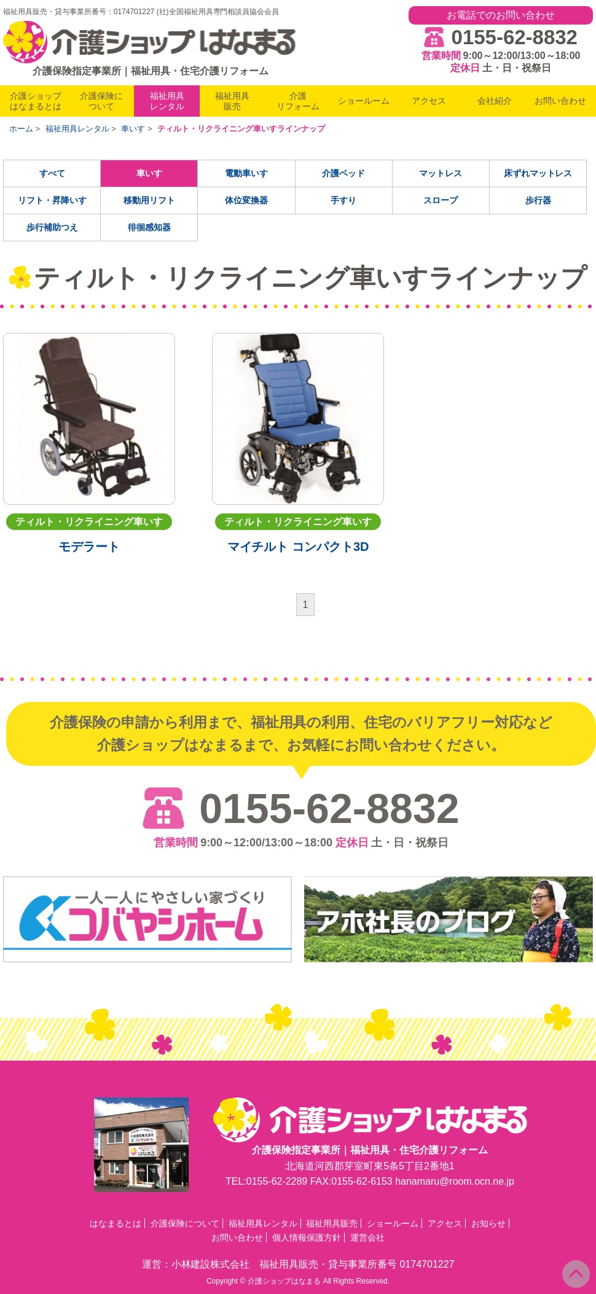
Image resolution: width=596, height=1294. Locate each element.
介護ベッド (343, 173)
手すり (343, 200)
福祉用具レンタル (167, 101)
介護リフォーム (298, 101)
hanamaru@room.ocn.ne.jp (454, 1181)
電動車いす (246, 173)
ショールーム (364, 101)
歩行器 (538, 200)
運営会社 (367, 1237)
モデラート (89, 546)
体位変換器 (246, 200)
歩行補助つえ (52, 227)
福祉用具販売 (232, 101)
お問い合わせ (560, 101)
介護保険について (101, 101)
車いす (149, 173)
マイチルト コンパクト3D (298, 546)
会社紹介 (494, 101)
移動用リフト (149, 200)
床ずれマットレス (538, 173)
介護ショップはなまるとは (35, 101)
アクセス (429, 101)
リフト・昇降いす (52, 200)
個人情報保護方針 (306, 1237)
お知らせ (488, 1223)
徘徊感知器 (149, 227)
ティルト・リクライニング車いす (89, 521)
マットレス (440, 173)
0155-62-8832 (515, 37)
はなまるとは (115, 1223)
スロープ (440, 200)
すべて (52, 173)
